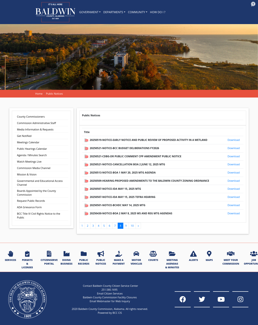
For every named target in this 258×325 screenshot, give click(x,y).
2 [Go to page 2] (87, 225)
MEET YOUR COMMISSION (230, 258)
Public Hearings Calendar (32, 149)
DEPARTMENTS (113, 12)
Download (233, 140)
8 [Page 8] (120, 225)
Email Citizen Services (110, 293)
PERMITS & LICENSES (27, 260)
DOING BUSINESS (66, 258)
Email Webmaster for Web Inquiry (110, 301)
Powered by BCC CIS (110, 313)
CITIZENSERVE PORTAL (49, 258)
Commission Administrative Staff (36, 123)
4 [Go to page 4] (98, 225)
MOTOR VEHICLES (136, 258)
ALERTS (193, 256)
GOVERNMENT (88, 12)
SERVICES (10, 256)
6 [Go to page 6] (109, 225)
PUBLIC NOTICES (101, 258)
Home (39, 93)
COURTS (153, 256)
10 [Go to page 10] (132, 225)
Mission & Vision (27, 174)
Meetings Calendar (28, 142)
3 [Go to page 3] (93, 225)
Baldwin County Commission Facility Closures (110, 297)
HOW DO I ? (157, 12)
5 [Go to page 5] (104, 225)
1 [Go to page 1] (82, 225)
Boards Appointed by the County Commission (36, 192)
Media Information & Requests (35, 129)
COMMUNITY (136, 12)
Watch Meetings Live (29, 161)
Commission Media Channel (33, 168)
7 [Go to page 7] (115, 225)
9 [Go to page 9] (126, 225)
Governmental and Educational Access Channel (40, 183)
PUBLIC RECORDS (83, 258)
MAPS (209, 256)
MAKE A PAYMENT (119, 258)
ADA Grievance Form (29, 207)
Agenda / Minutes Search (32, 155)
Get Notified (24, 136)
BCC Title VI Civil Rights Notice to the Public (38, 215)
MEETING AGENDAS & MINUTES (172, 260)
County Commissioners (31, 116)
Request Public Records (31, 201)
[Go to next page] (138, 226)
